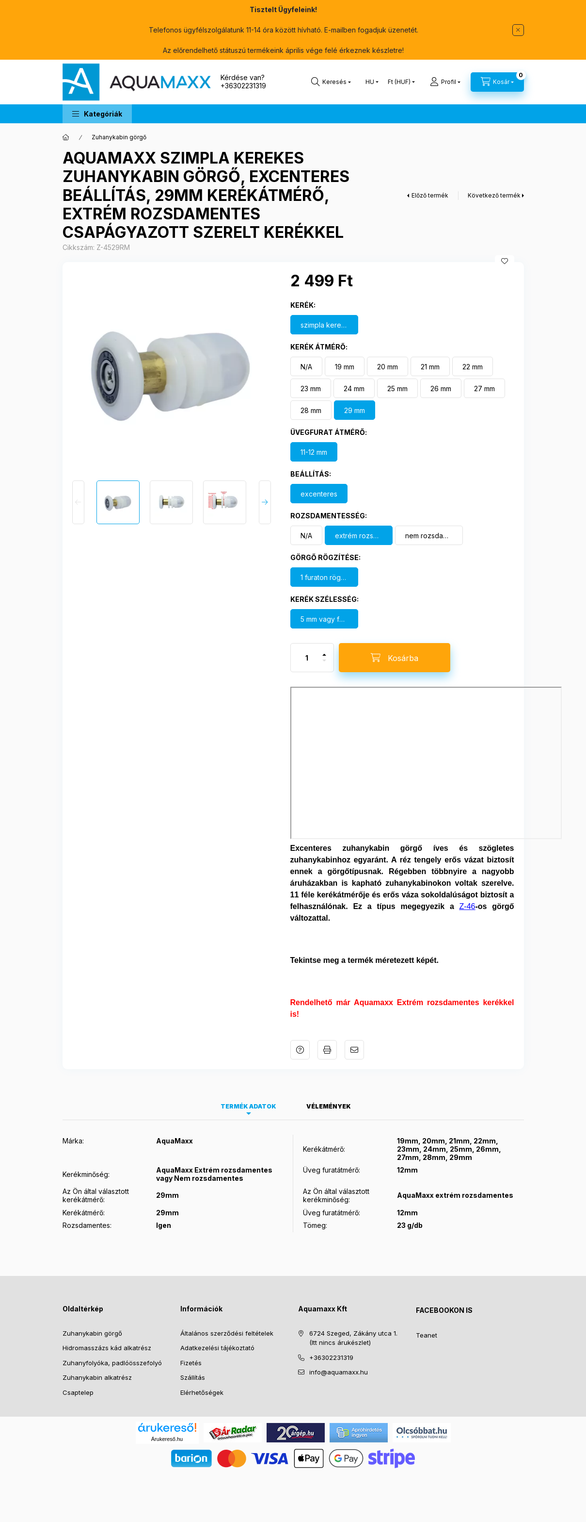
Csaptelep (78, 1392)
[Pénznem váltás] (399, 82)
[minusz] (324, 665)
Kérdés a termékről (300, 1049)
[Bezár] (518, 30)
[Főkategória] (66, 137)
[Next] (265, 502)
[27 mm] (484, 388)
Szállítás (192, 1377)
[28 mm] (311, 410)
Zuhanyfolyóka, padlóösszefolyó (112, 1363)
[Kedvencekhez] (504, 261)
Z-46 (467, 906)
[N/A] (306, 366)
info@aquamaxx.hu (338, 1372)
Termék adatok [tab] (248, 1106)
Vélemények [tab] (328, 1106)
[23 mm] (310, 388)
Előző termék (430, 195)
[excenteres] (319, 493)
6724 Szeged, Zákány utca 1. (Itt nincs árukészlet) (353, 1338)
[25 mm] (397, 388)
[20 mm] (387, 366)
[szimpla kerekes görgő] (324, 324)
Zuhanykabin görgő (119, 137)
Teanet (426, 1335)
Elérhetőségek (201, 1392)
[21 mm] (430, 366)
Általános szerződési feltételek (226, 1333)
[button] (97, 113)
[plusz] (324, 651)
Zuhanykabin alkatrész (97, 1377)
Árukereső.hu (167, 1439)
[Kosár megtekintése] (497, 82)
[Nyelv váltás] (370, 82)
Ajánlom (354, 1049)
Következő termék (494, 195)
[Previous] (78, 502)
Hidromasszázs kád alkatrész (107, 1348)
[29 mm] (354, 410)
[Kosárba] (394, 657)
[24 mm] (354, 388)
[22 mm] (472, 366)
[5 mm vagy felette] (324, 619)
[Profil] (445, 82)
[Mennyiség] (307, 658)
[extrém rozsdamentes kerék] (359, 535)
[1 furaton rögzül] (324, 577)
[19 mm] (344, 366)
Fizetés (191, 1363)
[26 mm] (440, 388)
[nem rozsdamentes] (429, 535)
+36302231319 (243, 86)
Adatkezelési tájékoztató (217, 1348)
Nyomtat (327, 1049)
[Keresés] (331, 82)
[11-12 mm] (313, 452)
